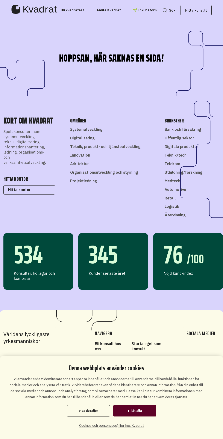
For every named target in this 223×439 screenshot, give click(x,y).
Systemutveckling (86, 129)
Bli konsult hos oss (108, 346)
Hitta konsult (194, 10)
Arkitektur (79, 163)
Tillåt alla (135, 411)
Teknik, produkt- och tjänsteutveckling (105, 146)
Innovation (80, 155)
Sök (170, 10)
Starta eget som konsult (146, 346)
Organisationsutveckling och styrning (104, 172)
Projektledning (83, 180)
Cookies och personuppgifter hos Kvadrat (111, 425)
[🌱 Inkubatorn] (147, 10)
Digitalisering (82, 138)
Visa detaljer (88, 411)
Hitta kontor (29, 189)
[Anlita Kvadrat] (111, 10)
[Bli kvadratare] (75, 10)
